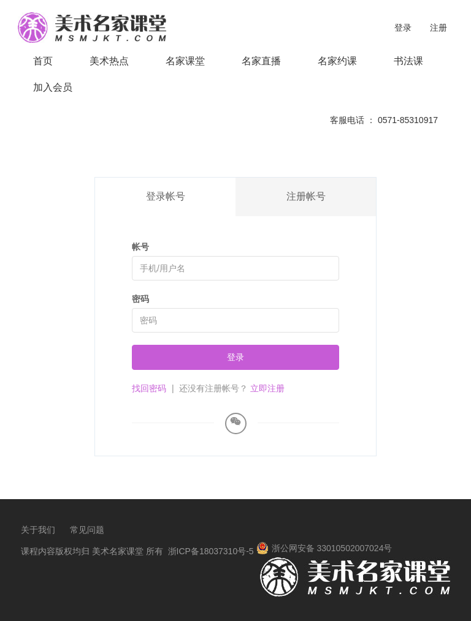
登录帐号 (165, 196)
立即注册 (267, 388)
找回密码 (149, 388)
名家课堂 (185, 61)
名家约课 (337, 61)
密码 (140, 299)
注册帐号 (306, 196)
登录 (403, 27)
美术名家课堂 (118, 551)
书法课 (408, 61)
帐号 (140, 247)
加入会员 (52, 87)
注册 (438, 27)
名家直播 (261, 61)
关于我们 (38, 530)
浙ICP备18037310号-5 (211, 551)
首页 (43, 61)
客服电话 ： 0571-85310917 (384, 120)
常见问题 (87, 530)
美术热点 (109, 61)
